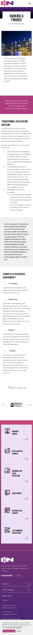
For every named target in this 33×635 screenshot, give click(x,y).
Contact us (5, 600)
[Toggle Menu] (30, 3)
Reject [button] (19, 631)
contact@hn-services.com (9, 614)
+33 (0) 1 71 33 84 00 (7, 612)
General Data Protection (14, 627)
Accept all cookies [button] (9, 631)
